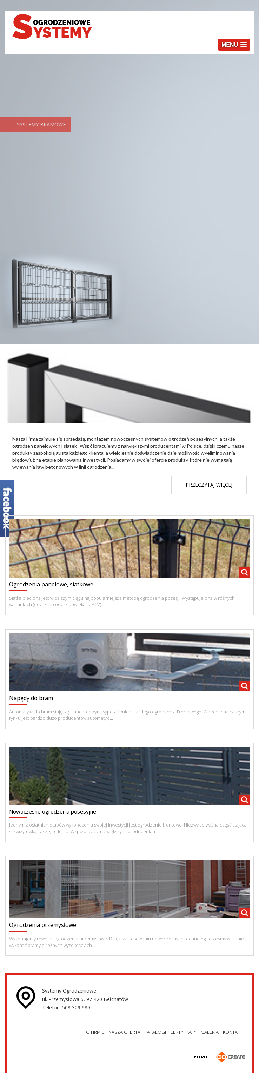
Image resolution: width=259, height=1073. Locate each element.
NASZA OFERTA (124, 1032)
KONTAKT (233, 1032)
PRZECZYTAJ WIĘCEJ (209, 484)
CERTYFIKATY (183, 1032)
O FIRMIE (95, 1032)
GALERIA (210, 1032)
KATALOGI (155, 1032)
